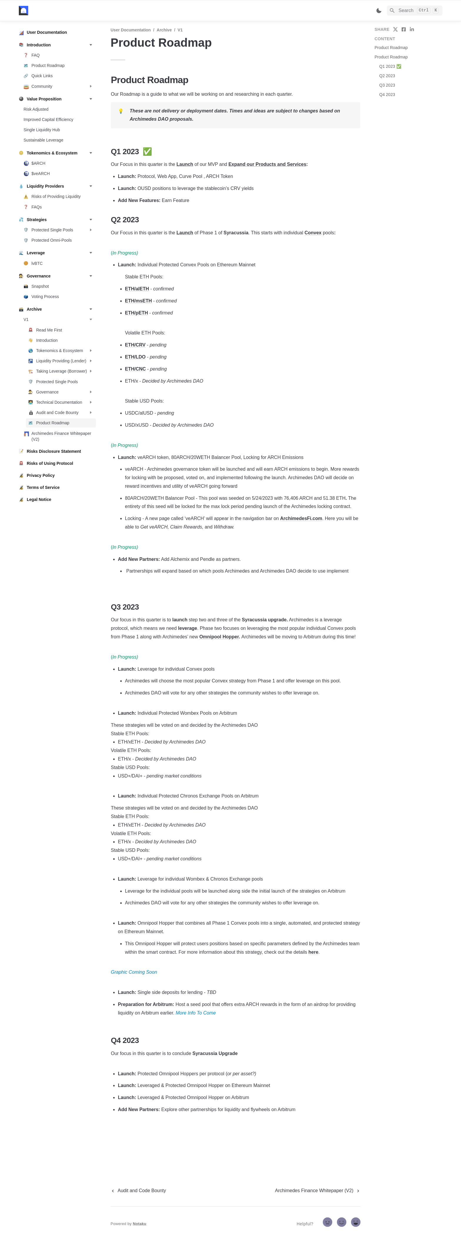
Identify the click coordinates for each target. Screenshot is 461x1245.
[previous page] (138, 1190)
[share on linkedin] (412, 29)
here (313, 952)
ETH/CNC (135, 368)
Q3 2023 (387, 85)
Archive (164, 30)
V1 (180, 30)
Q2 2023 (387, 75)
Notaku (139, 1224)
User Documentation (131, 30)
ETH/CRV (135, 344)
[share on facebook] (403, 29)
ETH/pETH (136, 312)
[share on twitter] (395, 29)
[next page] (317, 1190)
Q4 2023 (387, 94)
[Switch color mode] (379, 11)
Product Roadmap (391, 47)
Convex (313, 232)
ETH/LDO (135, 356)
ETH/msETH (138, 300)
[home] (60, 10)
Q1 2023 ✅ (390, 66)
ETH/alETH (137, 288)
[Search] (414, 11)
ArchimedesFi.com (301, 518)
